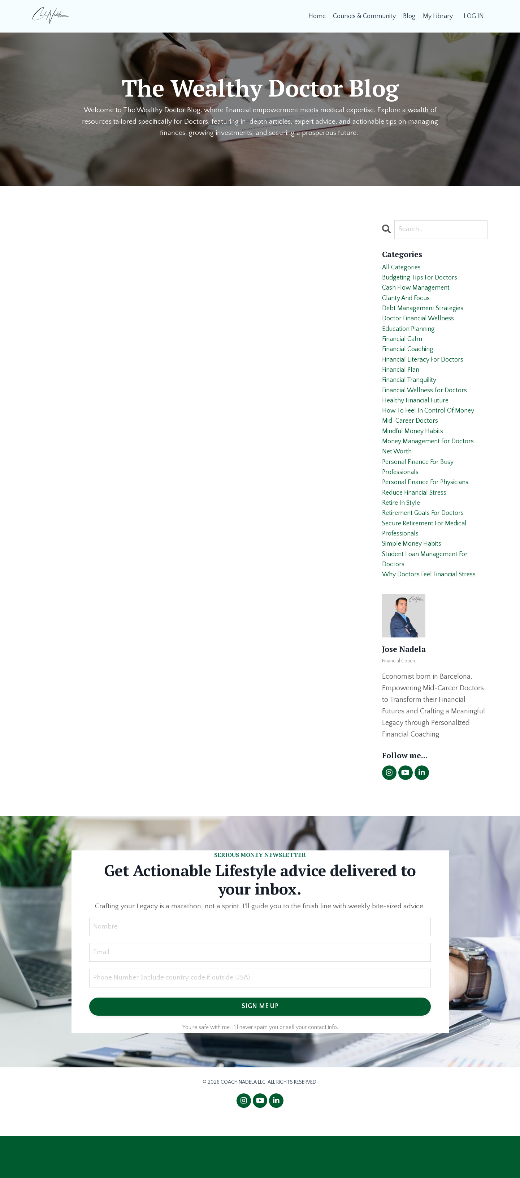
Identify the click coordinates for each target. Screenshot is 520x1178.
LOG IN (474, 16)
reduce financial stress (418, 524)
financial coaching (410, 362)
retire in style (403, 535)
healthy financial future (418, 419)
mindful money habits (416, 454)
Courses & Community (364, 16)
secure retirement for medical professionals (429, 564)
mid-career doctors (412, 443)
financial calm (404, 350)
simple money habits (415, 581)
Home (316, 16)
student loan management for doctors (429, 599)
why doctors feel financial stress (434, 616)
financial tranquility (412, 396)
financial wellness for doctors (429, 408)
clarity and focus (409, 304)
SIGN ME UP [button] (260, 1049)
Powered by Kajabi (260, 1159)
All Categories (403, 269)
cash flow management (419, 292)
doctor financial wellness (422, 327)
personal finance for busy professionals (422, 494)
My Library (438, 16)
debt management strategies (426, 315)
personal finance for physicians (430, 512)
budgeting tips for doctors (423, 281)
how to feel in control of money (433, 431)
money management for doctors (432, 466)
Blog (409, 16)
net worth (398, 477)
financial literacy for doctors (427, 373)
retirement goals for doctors (427, 547)
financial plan (403, 385)
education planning (411, 338)
